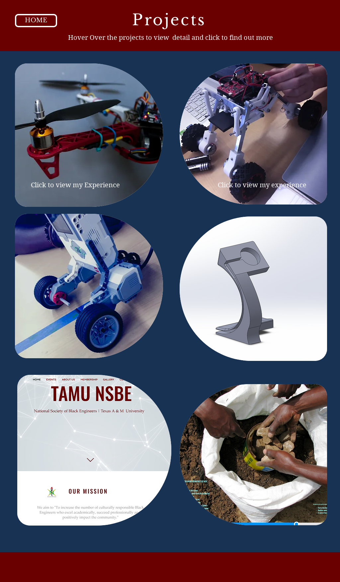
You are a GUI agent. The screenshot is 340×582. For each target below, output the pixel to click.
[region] (89, 135)
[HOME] (36, 20)
